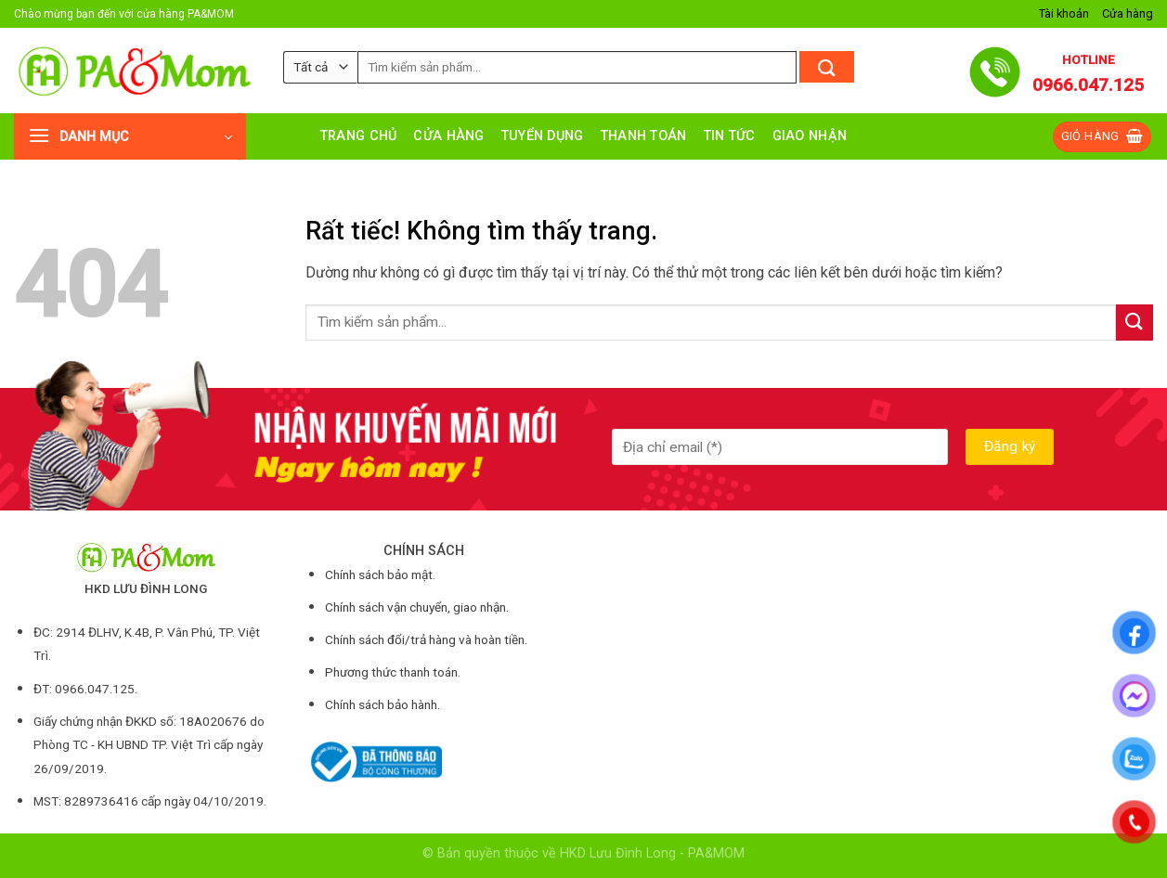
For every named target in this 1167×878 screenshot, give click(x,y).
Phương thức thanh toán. (392, 672)
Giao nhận (810, 136)
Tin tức (730, 136)
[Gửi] (827, 66)
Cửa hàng (1127, 13)
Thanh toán (644, 136)
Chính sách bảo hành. (382, 704)
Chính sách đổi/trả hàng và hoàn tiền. (426, 639)
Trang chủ (358, 136)
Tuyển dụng (542, 136)
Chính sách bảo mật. (380, 574)
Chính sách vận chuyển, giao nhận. (417, 607)
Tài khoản (1064, 13)
